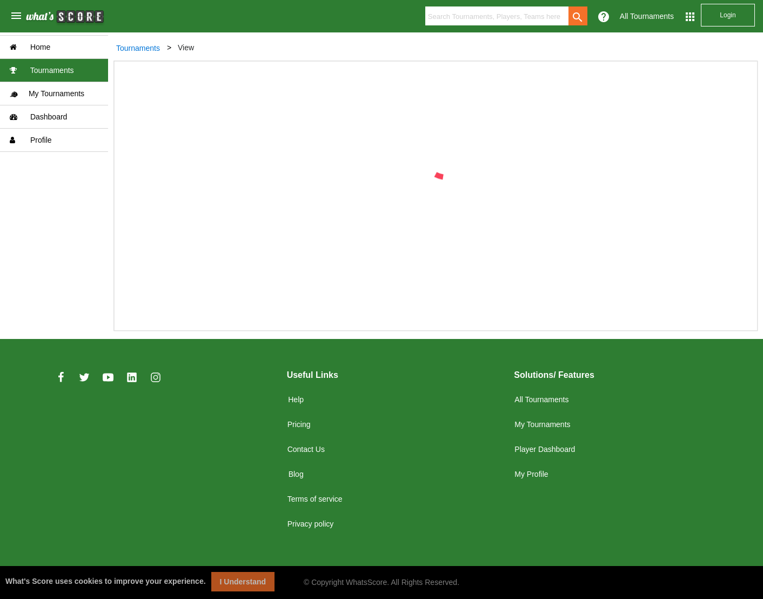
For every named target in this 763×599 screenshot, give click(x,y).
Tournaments (42, 70)
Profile (31, 140)
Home (30, 47)
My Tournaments (47, 93)
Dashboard (38, 116)
